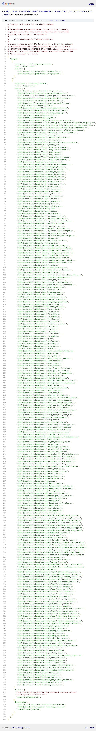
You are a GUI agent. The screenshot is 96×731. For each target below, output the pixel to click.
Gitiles (14, 727)
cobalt (5, 11)
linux (90, 11)
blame (62, 20)
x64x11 (7, 14)
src (71, 11)
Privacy (20, 727)
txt (86, 727)
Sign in (91, 4)
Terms (27, 727)
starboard (80, 11)
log (56, 20)
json (92, 727)
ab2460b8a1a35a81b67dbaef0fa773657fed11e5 (42, 11)
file (50, 20)
